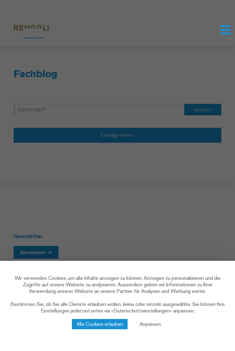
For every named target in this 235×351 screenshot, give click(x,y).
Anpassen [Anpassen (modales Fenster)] (150, 324)
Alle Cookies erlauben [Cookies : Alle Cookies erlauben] (100, 324)
